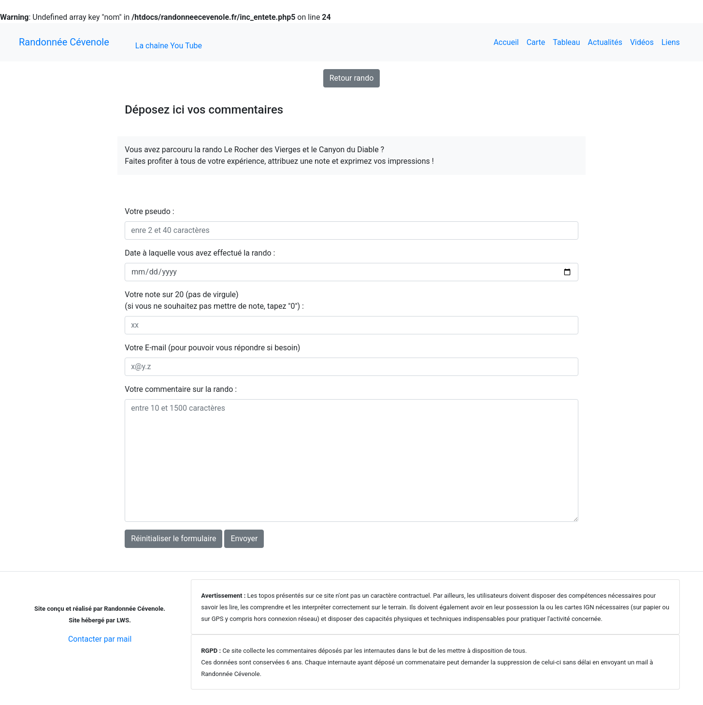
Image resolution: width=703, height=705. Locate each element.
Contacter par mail (99, 639)
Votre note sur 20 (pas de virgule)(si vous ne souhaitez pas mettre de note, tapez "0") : (214, 300)
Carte (536, 42)
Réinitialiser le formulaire (173, 538)
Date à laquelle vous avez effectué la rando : (200, 253)
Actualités (605, 42)
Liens (670, 42)
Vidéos (642, 42)
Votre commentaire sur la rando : (181, 389)
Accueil (505, 42)
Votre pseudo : (149, 211)
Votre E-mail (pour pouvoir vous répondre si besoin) (212, 347)
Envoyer (244, 538)
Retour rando (352, 78)
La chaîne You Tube (168, 45)
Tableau (566, 42)
